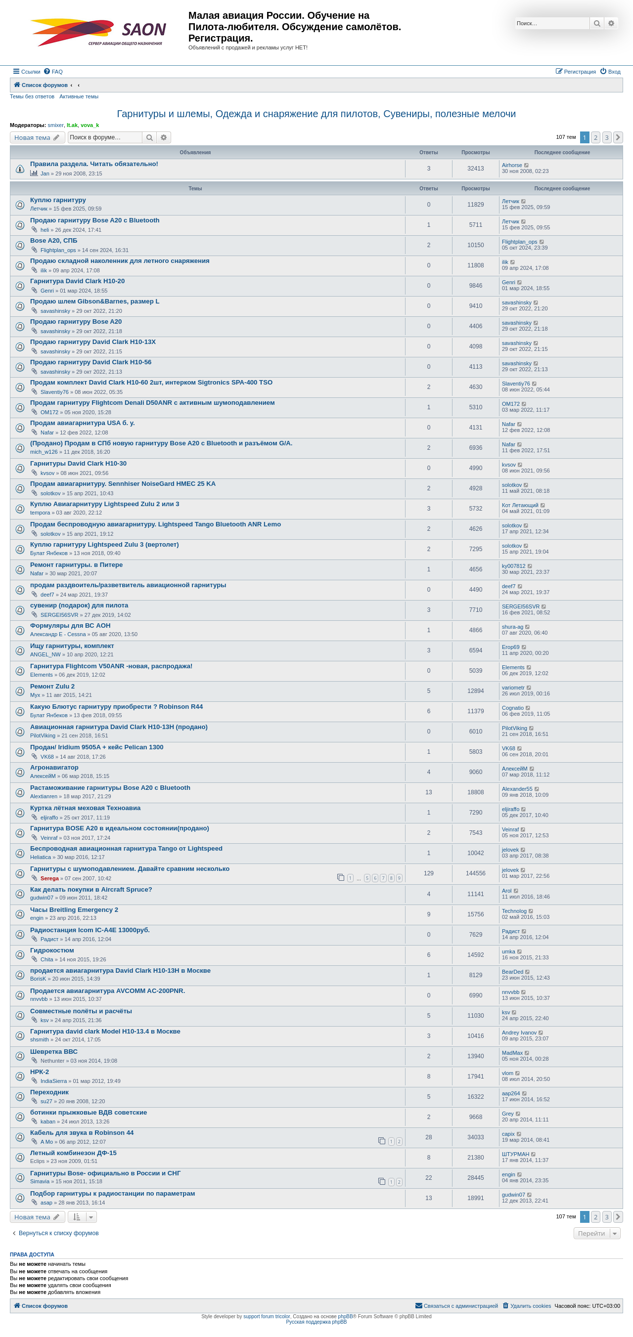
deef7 (47, 595)
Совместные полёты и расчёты (81, 1011)
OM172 (49, 412)
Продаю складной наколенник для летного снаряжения (120, 260)
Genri (47, 291)
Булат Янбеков (49, 553)
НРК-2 (39, 1072)
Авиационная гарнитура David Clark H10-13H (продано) (119, 727)
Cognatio (513, 708)
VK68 (47, 757)
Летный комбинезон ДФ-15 (73, 1153)
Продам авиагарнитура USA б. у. (82, 423)
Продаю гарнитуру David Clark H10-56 (90, 362)
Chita (47, 959)
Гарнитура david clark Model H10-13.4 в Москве (105, 1031)
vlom (507, 1073)
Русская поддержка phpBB (316, 1322)
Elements (41, 675)
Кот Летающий (520, 505)
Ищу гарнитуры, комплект (72, 645)
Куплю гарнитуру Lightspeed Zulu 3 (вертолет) (104, 544)
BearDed (512, 972)
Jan (45, 173)
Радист (49, 939)
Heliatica (40, 857)
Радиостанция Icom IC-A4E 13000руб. (90, 930)
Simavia (39, 1181)
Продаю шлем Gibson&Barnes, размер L (94, 301)
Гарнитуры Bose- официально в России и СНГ (105, 1173)
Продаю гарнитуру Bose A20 (76, 321)
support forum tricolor (266, 1316)
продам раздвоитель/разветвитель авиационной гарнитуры (128, 585)
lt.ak (72, 125)
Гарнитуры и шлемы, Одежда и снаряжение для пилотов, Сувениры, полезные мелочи (316, 113)
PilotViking (42, 735)
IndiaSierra (54, 1081)
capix (508, 1134)
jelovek (510, 850)
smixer (55, 125)
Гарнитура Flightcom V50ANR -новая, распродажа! (111, 666)
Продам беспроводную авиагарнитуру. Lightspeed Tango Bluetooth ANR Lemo (155, 524)
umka (508, 951)
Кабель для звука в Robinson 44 (82, 1132)
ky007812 (514, 566)
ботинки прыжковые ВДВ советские (88, 1112)
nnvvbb (38, 999)
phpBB (345, 1316)
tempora (40, 513)
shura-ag (512, 627)
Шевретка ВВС (54, 1051)
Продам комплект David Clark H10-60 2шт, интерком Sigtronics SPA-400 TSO (151, 382)
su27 (46, 1101)
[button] (618, 137)
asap (46, 1203)
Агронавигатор (54, 767)
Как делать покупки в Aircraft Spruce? (91, 889)
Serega (50, 878)
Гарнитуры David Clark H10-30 (78, 463)
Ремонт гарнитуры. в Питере (76, 564)
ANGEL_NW (45, 654)
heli (45, 230)
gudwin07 (41, 898)
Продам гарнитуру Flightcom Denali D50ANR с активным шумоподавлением (152, 402)
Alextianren (43, 796)
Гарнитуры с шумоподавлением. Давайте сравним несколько (129, 868)
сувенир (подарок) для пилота (79, 605)
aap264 (511, 1093)
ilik (44, 270)
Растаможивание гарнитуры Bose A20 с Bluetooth (110, 787)
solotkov (50, 493)
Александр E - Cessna (58, 634)
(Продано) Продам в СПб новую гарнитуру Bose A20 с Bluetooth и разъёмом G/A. (161, 443)
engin (37, 918)
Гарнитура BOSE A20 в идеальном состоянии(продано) (119, 828)
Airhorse (512, 165)
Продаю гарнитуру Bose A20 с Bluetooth (95, 220)
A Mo (47, 1142)
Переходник (49, 1092)
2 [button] (595, 137)
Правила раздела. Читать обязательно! (94, 164)
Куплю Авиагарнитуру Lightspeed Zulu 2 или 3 (105, 504)
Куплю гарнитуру (58, 200)
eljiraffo (49, 817)
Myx (35, 695)
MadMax (512, 1053)
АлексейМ (43, 776)
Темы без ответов (32, 96)
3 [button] (607, 137)
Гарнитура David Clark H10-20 (77, 281)
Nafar (47, 432)
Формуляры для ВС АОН (70, 625)
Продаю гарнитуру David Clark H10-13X (93, 341)
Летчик (38, 209)
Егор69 (511, 647)
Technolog (514, 911)
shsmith (39, 1039)
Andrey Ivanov (519, 1032)
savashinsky (55, 311)
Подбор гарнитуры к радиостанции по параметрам (112, 1193)
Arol (507, 891)
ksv (45, 1020)
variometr (513, 687)
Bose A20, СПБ (53, 240)
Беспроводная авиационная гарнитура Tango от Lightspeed (126, 848)
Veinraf (49, 838)
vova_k (90, 125)
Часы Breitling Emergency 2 (74, 909)
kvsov (47, 473)
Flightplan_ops (58, 250)
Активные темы (78, 96)
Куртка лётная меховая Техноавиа (85, 808)
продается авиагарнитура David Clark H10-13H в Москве (120, 970)
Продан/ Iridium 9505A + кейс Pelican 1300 (97, 747)
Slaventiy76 (55, 392)
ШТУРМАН (515, 1154)
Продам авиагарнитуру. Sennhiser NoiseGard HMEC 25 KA (123, 483)
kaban (48, 1121)
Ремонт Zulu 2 (52, 686)
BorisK (38, 979)
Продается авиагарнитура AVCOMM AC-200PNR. (107, 990)
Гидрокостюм (52, 950)
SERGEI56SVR (59, 615)
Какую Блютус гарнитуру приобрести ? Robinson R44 (116, 706)
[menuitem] (53, 72)
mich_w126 (44, 452)
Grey (508, 1114)
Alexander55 (517, 789)
